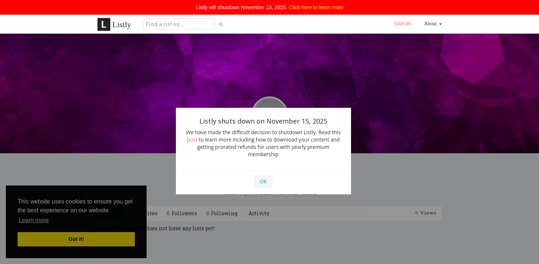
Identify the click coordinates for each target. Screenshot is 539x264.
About (433, 23)
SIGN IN (402, 24)
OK (263, 181)
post (192, 139)
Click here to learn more (316, 7)
